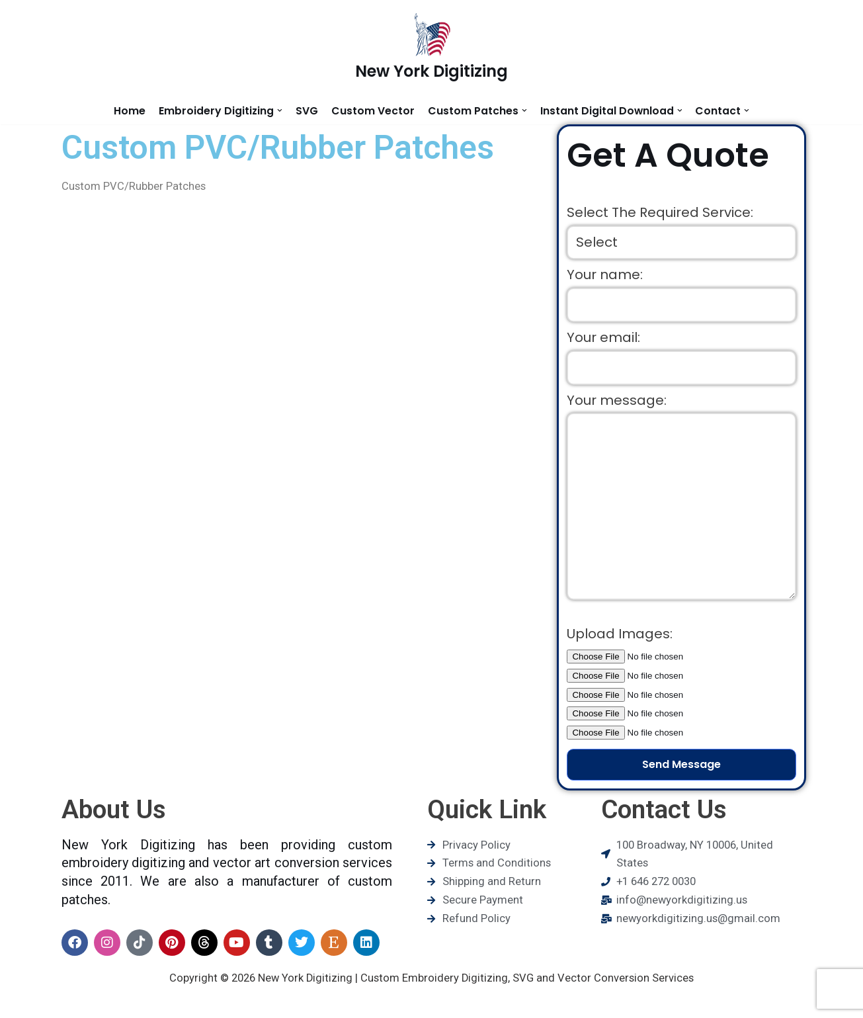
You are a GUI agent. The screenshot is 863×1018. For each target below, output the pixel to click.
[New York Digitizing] (431, 48)
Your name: (605, 277)
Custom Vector (372, 110)
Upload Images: (620, 647)
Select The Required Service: (660, 213)
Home (128, 110)
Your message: (617, 405)
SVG (306, 110)
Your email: (603, 341)
